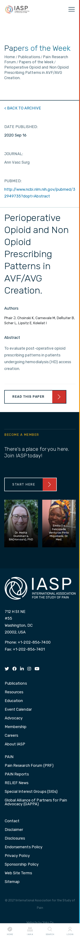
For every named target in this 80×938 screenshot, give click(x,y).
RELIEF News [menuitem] (17, 783)
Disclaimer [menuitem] (14, 830)
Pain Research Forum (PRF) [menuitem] (29, 766)
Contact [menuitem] (12, 821)
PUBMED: (13, 181)
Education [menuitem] (14, 701)
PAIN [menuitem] (9, 757)
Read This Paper (28, 397)
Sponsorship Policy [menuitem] (22, 864)
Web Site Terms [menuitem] (18, 873)
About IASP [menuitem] (15, 744)
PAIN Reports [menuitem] (17, 774)
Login (70, 931)
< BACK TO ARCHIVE (22, 108)
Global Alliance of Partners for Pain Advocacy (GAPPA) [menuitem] (36, 802)
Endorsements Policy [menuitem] (24, 847)
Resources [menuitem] (14, 692)
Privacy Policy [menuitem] (17, 856)
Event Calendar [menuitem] (18, 710)
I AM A (30, 931)
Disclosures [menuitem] (15, 838)
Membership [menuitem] (16, 727)
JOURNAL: (13, 154)
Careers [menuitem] (11, 736)
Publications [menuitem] (16, 683)
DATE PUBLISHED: (21, 126)
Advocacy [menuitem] (14, 718)
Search (50, 931)
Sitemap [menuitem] (12, 882)
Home (10, 931)
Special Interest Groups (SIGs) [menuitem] (31, 792)
